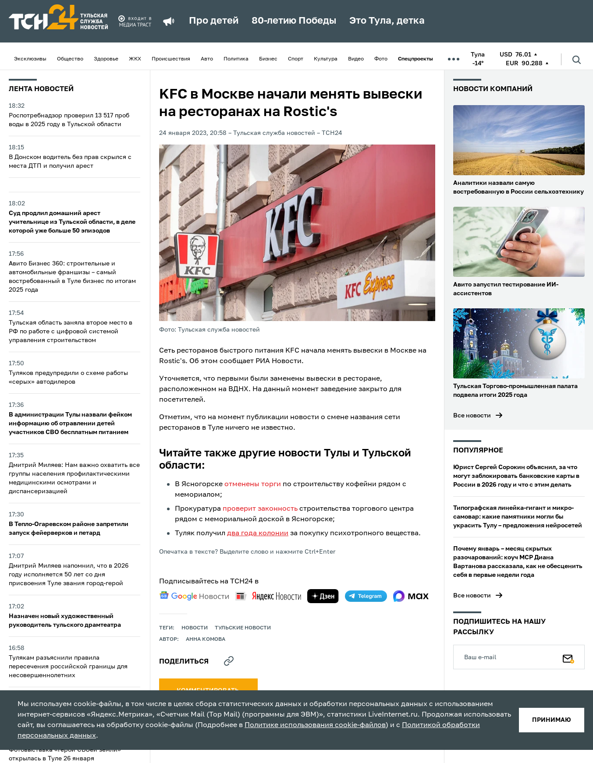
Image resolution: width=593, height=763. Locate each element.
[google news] (194, 596)
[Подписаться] (568, 657)
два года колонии (257, 533)
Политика (236, 59)
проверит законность (260, 508)
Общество (70, 59)
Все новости (472, 416)
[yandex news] (268, 596)
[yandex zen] (323, 596)
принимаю (551, 720)
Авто (207, 59)
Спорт (295, 59)
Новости (194, 628)
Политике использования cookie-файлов (315, 725)
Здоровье (106, 59)
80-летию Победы (294, 21)
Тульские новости (243, 628)
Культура (325, 59)
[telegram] (366, 596)
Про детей (213, 21)
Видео (356, 59)
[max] (411, 596)
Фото (380, 59)
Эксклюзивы (30, 59)
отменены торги (252, 484)
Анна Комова (205, 639)
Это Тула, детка (387, 21)
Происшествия (171, 59)
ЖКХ (135, 59)
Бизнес (268, 59)
